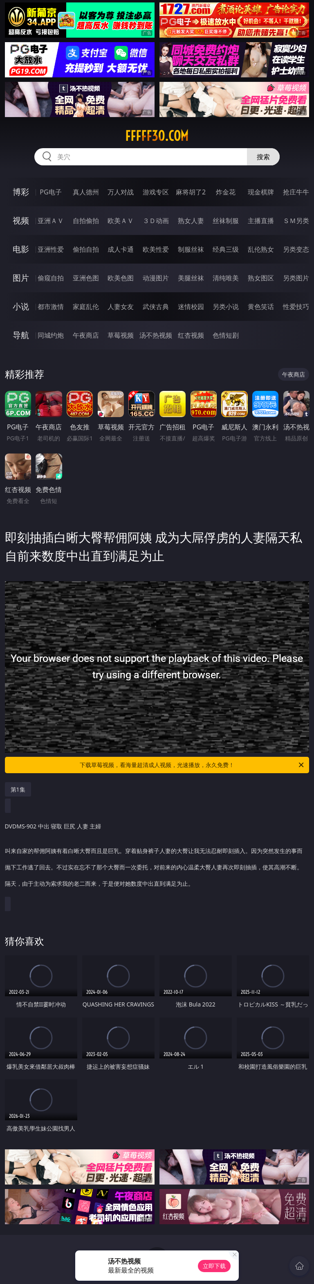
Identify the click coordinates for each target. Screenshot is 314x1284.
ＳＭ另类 (296, 220)
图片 (21, 277)
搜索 (263, 156)
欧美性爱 (156, 249)
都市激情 (51, 306)
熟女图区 (261, 277)
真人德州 (86, 191)
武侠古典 (156, 306)
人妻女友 (121, 306)
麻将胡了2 (191, 191)
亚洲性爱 (51, 249)
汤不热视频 (155, 335)
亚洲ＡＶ (51, 220)
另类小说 (226, 306)
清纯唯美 (226, 277)
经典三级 (226, 249)
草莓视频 (121, 335)
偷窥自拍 (51, 277)
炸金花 (226, 191)
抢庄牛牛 (296, 191)
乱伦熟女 (261, 249)
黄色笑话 (261, 306)
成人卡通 (121, 249)
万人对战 (121, 191)
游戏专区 (156, 191)
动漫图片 (156, 277)
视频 (21, 220)
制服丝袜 (191, 249)
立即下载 (214, 1266)
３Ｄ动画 (156, 220)
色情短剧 (226, 335)
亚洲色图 (86, 277)
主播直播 (261, 220)
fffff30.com (156, 136)
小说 (21, 306)
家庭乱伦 (86, 306)
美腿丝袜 (191, 277)
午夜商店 (86, 335)
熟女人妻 (191, 220)
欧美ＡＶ (121, 220)
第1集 (18, 789)
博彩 (21, 191)
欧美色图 (121, 277)
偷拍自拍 (86, 249)
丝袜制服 (226, 220)
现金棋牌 (261, 191)
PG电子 (50, 191)
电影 (21, 249)
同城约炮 (51, 335)
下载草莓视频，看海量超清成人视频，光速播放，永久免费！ (192, 765)
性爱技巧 (296, 306)
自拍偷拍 (86, 220)
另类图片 (296, 277)
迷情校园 (191, 306)
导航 (21, 335)
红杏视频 (191, 335)
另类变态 (296, 249)
